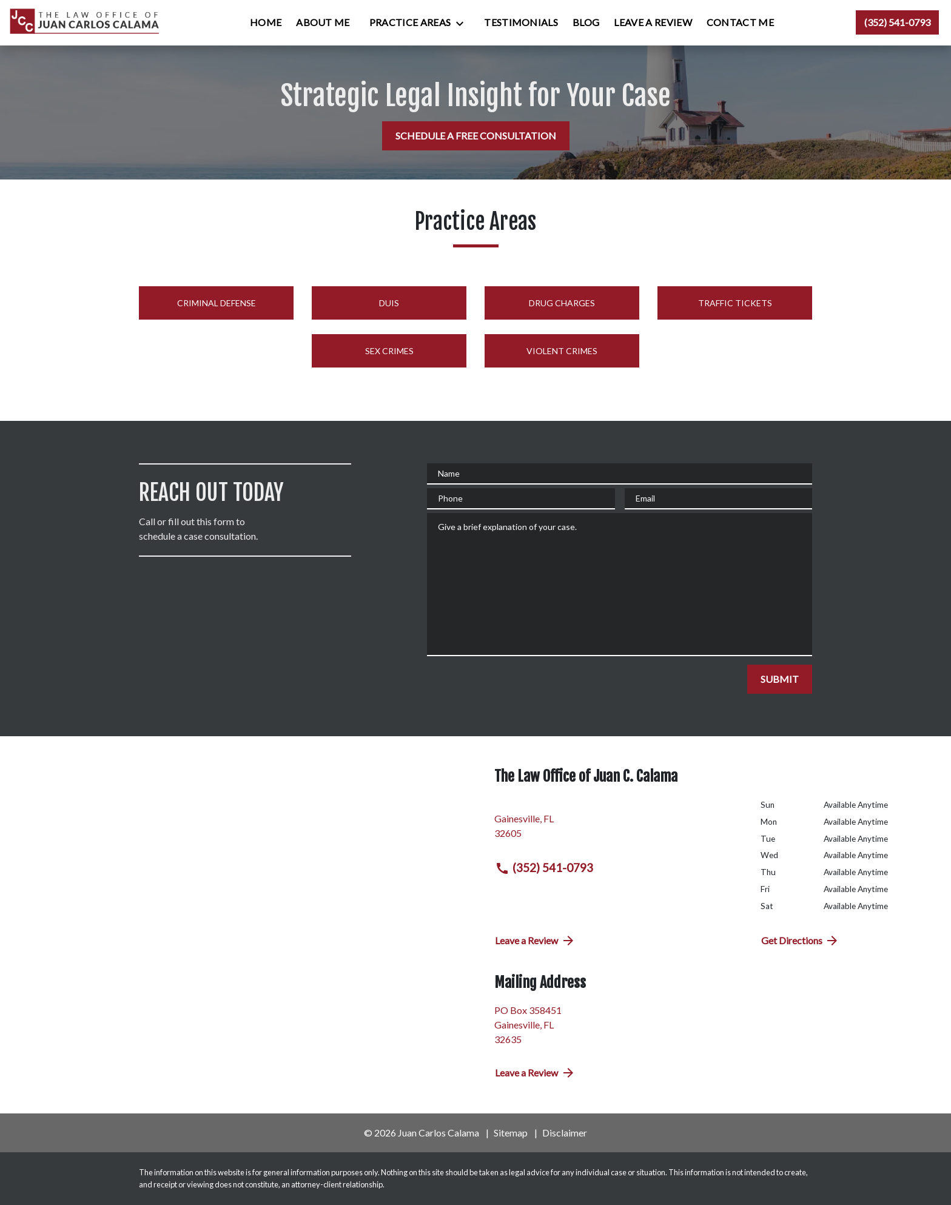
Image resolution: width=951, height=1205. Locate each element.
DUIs (389, 303)
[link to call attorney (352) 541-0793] (897, 22)
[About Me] (323, 22)
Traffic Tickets (735, 303)
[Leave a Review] (652, 22)
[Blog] (586, 22)
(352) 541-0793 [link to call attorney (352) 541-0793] (544, 868)
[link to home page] (85, 22)
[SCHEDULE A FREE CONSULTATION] (476, 135)
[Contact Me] (740, 22)
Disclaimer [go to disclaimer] (564, 1132)
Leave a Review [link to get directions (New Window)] (535, 940)
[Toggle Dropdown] (463, 23)
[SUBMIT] (779, 679)
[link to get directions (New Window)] (618, 823)
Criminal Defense (216, 303)
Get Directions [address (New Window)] (800, 940)
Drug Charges (562, 303)
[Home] (265, 22)
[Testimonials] (521, 22)
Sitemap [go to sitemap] (511, 1132)
